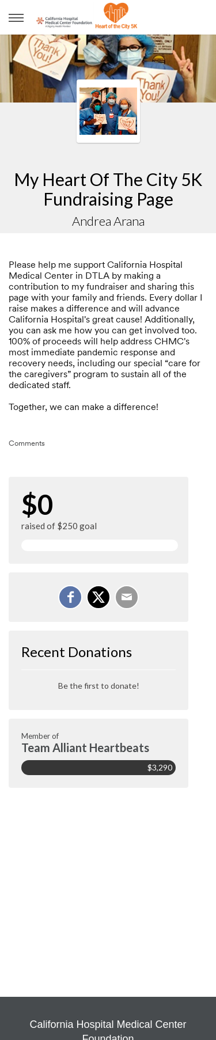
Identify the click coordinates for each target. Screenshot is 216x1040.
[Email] (127, 597)
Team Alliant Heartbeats (85, 747)
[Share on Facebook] (70, 597)
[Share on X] (98, 597)
